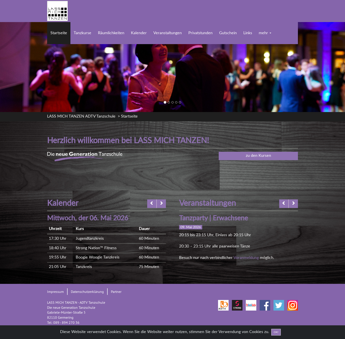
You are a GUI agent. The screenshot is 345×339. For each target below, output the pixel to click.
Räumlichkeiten (111, 33)
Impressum (55, 291)
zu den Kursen (258, 156)
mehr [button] (265, 33)
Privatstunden (200, 33)
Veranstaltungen (167, 33)
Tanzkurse (82, 33)
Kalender (139, 33)
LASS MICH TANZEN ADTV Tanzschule (81, 116)
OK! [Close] (276, 332)
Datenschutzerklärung (87, 291)
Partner (116, 291)
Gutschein (228, 33)
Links (247, 33)
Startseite (58, 33)
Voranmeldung (246, 258)
